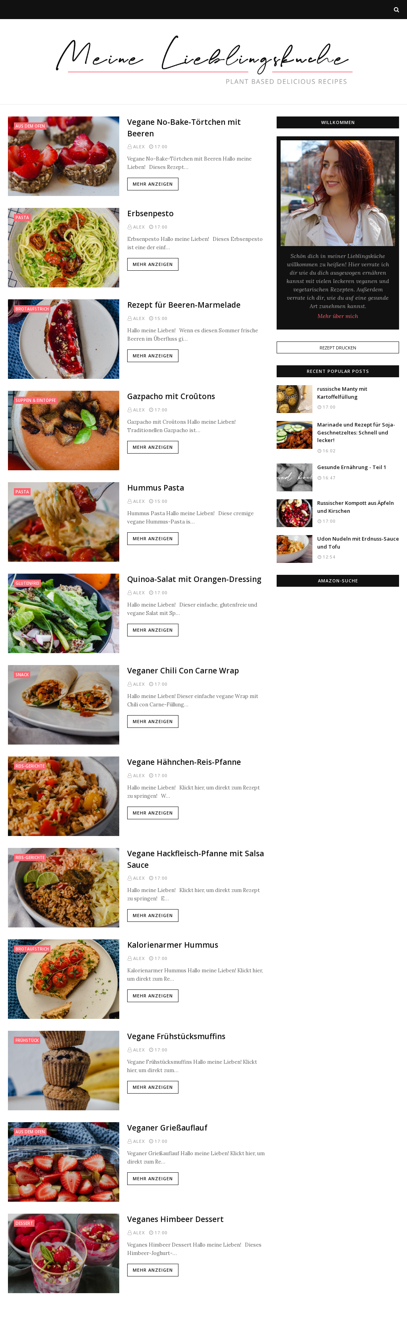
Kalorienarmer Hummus (172, 945)
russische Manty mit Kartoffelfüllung (342, 392)
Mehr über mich (338, 316)
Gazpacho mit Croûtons (171, 396)
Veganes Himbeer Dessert (175, 1219)
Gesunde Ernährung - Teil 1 (351, 467)
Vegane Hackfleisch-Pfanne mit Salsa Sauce (195, 859)
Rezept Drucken (338, 348)
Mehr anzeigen (153, 184)
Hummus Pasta (155, 488)
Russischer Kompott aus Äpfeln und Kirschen (355, 506)
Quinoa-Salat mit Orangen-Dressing (194, 579)
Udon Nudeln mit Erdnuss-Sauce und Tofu (358, 542)
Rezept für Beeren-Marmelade (183, 305)
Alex (139, 146)
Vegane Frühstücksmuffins (176, 1036)
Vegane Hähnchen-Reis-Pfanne (184, 762)
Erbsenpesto (150, 213)
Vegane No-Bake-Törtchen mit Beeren (184, 128)
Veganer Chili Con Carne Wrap (183, 670)
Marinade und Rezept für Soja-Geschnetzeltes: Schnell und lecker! (356, 432)
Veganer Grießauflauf (167, 1128)
